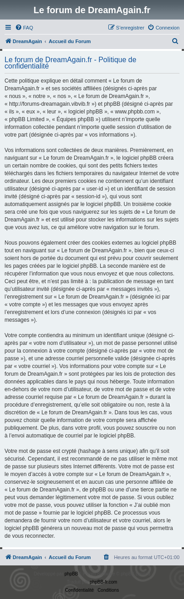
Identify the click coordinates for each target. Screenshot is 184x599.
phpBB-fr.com (103, 581)
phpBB (71, 573)
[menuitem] (24, 27)
